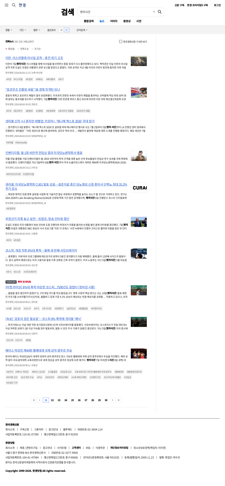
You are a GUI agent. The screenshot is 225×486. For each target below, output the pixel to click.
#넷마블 (9, 142)
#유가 (60, 79)
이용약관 (100, 447)
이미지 (113, 21)
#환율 (28, 340)
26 (79, 400)
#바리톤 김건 (11, 377)
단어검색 (81, 30)
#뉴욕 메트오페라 (78, 377)
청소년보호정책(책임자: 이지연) (150, 447)
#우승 (39, 377)
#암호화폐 (50, 111)
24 (65, 400)
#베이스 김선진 (38, 371)
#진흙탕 (39, 111)
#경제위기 (59, 308)
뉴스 (101, 21)
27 (86, 400)
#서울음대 (52, 371)
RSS (88, 447)
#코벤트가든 (95, 377)
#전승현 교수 (65, 371)
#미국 (8, 111)
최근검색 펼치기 (151, 11)
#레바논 (39, 79)
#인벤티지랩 (28, 174)
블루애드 (67, 429)
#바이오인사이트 (13, 174)
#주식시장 (46, 308)
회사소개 (10, 429)
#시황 (8, 308)
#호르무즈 (18, 111)
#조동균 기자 (11, 382)
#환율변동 (83, 308)
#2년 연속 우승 (27, 377)
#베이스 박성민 (21, 371)
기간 (21, 30)
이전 (39, 400)
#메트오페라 (63, 377)
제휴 (22, 447)
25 (72, 400)
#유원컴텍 (10, 208)
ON (61, 30)
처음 (33, 400)
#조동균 (127, 377)
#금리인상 (71, 308)
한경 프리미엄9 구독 (197, 5)
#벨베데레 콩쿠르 (134, 371)
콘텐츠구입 (31, 447)
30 (106, 400)
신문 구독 (179, 5)
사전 (138, 21)
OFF (66, 30)
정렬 (7, 30)
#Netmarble (21, 142)
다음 (112, 400)
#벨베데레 (119, 371)
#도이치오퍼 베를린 (112, 377)
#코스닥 (27, 308)
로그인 (217, 5)
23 (59, 400)
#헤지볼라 (50, 79)
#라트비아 (49, 377)
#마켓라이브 (96, 308)
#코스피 (17, 271)
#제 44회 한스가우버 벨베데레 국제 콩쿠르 (93, 371)
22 (52, 400)
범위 (35, 30)
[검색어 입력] (116, 11)
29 (99, 400)
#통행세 (29, 111)
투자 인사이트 (18, 281)
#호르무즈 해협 (83, 111)
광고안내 (53, 429)
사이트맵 (61, 447)
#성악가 (9, 371)
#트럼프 (29, 79)
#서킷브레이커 (30, 271)
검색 (67, 12)
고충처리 (38, 429)
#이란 (8, 79)
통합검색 (89, 21)
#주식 (8, 271)
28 (92, 400)
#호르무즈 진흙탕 (65, 111)
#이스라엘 (18, 79)
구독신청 (24, 429)
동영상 (126, 21)
